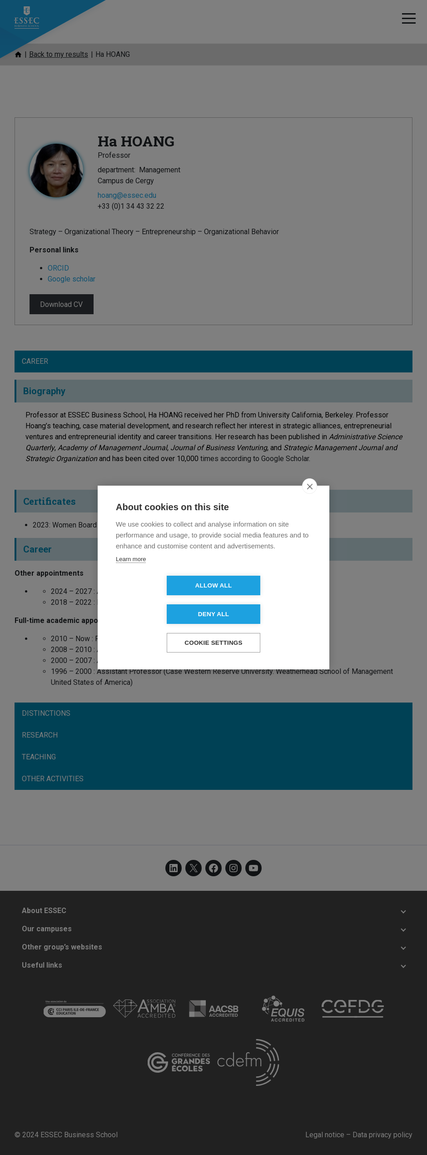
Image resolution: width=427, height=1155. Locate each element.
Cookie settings (213, 628)
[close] (309, 500)
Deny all (265, 600)
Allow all (161, 600)
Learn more (131, 573)
